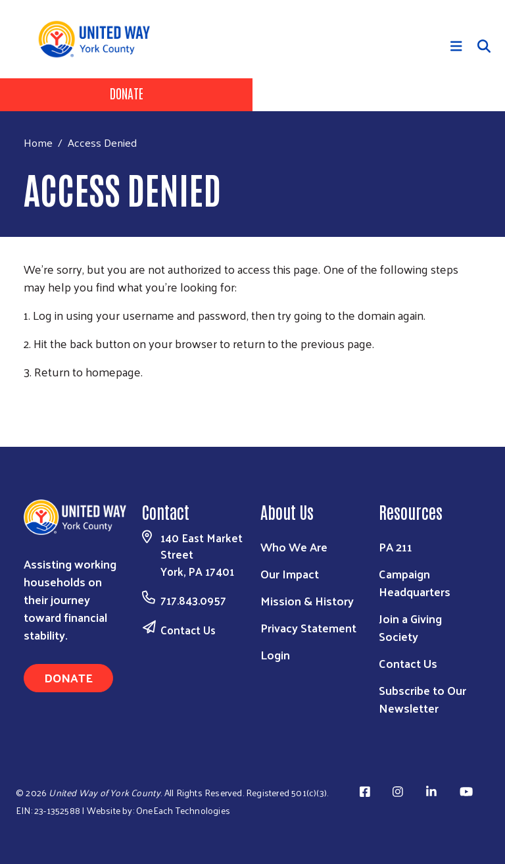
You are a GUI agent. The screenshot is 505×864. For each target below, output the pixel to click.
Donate (126, 92)
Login (275, 654)
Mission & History (307, 600)
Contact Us (188, 630)
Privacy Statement (308, 627)
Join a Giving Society (410, 627)
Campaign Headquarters (414, 582)
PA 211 (395, 546)
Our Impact (289, 573)
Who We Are (293, 546)
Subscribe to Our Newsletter (422, 699)
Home (38, 142)
